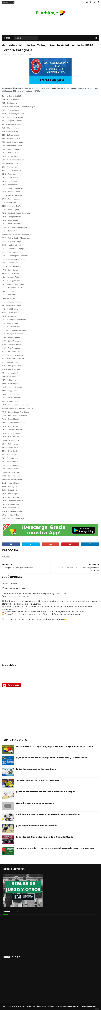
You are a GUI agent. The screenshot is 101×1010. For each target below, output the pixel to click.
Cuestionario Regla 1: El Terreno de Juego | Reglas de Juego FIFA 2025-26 (55, 848)
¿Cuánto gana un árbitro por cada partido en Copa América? (48, 814)
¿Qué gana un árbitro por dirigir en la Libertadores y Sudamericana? (52, 758)
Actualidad (27, 54)
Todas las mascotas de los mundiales (36, 769)
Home (7, 38)
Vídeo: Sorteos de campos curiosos (35, 803)
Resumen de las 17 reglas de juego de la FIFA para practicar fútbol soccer (55, 746)
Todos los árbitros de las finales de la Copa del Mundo (44, 837)
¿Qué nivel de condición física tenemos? (37, 825)
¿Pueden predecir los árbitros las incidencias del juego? (45, 792)
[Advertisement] (50, 26)
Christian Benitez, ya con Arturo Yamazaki (38, 780)
